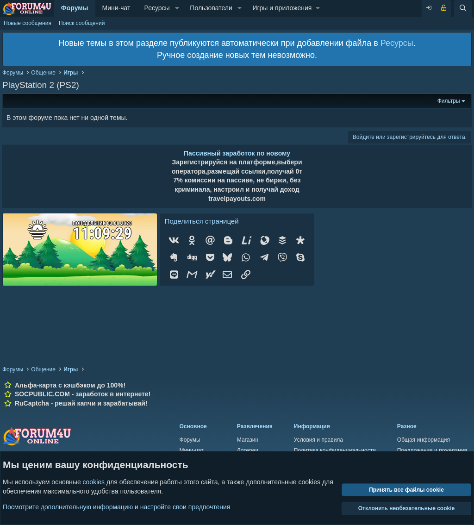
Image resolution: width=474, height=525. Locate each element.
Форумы (74, 8)
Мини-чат (116, 8)
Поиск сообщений (82, 23)
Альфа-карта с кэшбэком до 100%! (70, 385)
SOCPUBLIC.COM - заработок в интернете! (82, 394)
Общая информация (423, 440)
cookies (94, 482)
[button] (177, 8)
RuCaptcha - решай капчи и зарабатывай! (81, 403)
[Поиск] (463, 8)
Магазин (247, 440)
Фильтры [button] (448, 101)
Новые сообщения (27, 23)
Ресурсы (156, 8)
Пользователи (211, 8)
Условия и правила (318, 440)
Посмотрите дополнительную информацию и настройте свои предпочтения (116, 506)
